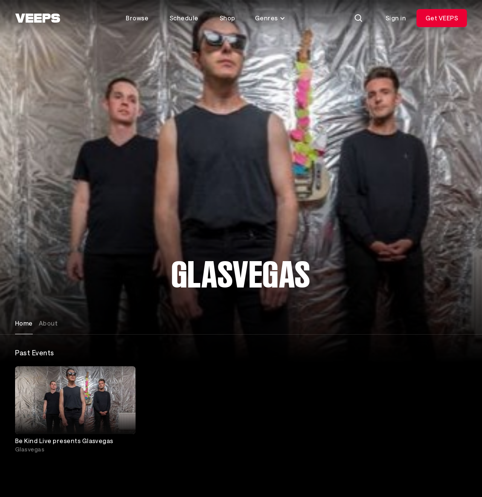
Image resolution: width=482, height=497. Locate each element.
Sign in (396, 17)
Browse (137, 17)
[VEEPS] (37, 18)
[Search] (358, 18)
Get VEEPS (442, 17)
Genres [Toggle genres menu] (270, 17)
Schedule (183, 17)
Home (24, 323)
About (48, 323)
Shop (227, 17)
